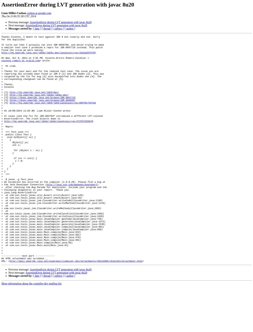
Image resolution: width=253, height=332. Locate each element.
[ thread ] (47, 28)
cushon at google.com (39, 13)
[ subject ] (58, 28)
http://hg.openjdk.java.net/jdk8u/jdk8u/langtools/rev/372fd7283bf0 (48, 138)
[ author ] (70, 28)
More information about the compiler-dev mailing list (31, 328)
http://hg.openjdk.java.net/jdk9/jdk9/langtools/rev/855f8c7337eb (53, 116)
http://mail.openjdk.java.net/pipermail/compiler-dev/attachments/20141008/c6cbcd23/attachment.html (76, 306)
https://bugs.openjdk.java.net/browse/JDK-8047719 (42, 110)
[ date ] (37, 28)
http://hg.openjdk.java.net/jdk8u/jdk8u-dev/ (39, 106)
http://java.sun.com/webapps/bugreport (71, 214)
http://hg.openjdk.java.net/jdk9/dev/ (34, 103)
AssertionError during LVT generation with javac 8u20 (61, 22)
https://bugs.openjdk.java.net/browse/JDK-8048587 (42, 113)
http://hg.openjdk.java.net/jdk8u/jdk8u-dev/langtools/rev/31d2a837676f (48, 56)
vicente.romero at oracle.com (20, 65)
